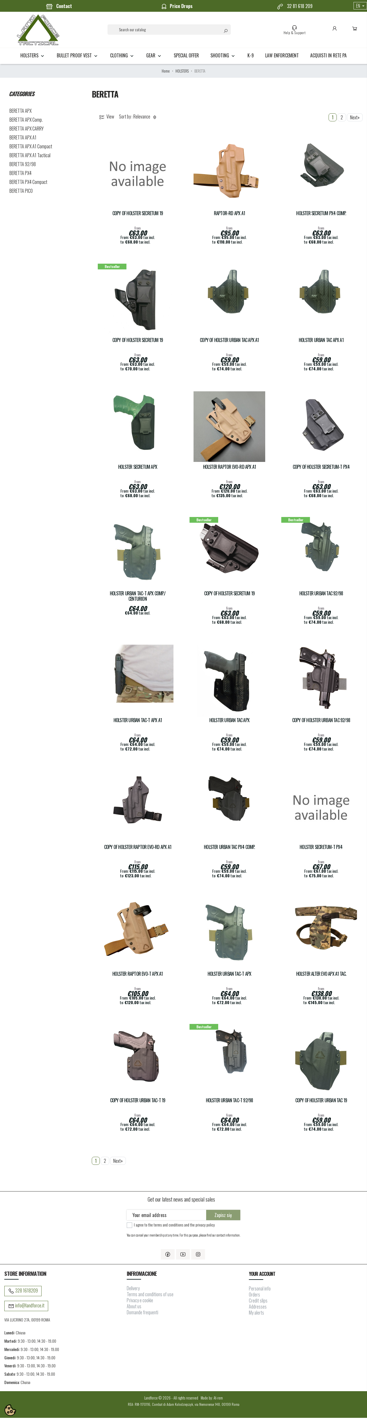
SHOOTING (223, 56)
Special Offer (186, 56)
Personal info (260, 1289)
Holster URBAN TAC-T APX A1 (138, 721)
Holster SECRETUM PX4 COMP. (321, 214)
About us (134, 1307)
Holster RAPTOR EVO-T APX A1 (137, 975)
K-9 (250, 56)
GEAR (154, 56)
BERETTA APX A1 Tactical (29, 156)
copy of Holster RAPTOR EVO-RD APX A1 (137, 848)
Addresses (258, 1307)
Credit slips (258, 1301)
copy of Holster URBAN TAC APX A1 (229, 341)
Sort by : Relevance (138, 118)
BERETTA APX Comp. (26, 120)
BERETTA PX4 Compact (28, 183)
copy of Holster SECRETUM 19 (137, 214)
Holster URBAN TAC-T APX (229, 975)
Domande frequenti (142, 1313)
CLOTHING (122, 56)
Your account (262, 1275)
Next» (355, 118)
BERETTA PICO (21, 191)
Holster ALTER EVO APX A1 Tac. (321, 975)
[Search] (169, 30)
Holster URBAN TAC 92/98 (321, 594)
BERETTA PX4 (20, 174)
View (106, 118)
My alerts (256, 1313)
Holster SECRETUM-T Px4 (321, 848)
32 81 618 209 (295, 6)
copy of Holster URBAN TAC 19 (321, 1101)
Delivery (133, 1289)
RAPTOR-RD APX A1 (229, 214)
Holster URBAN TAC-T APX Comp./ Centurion (137, 597)
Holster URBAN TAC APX (229, 721)
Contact (59, 6)
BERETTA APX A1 (22, 138)
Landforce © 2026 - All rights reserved (171, 1399)
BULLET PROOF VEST (78, 56)
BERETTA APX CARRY (26, 129)
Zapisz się (223, 1216)
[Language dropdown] (360, 5)
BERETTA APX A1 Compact (30, 147)
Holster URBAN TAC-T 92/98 (229, 1101)
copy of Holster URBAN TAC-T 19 (137, 1101)
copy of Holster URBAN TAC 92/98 (321, 721)
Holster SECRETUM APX (137, 468)
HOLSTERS (32, 56)
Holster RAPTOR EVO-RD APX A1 (229, 468)
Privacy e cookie (140, 1301)
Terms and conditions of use (150, 1295)
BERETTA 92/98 (22, 165)
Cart (354, 30)
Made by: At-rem (212, 1399)
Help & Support (294, 30)
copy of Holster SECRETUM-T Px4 (321, 468)
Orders (254, 1295)
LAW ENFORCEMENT (282, 56)
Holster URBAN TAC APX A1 (321, 341)
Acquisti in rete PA (328, 56)
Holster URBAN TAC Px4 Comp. (229, 848)
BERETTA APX (20, 111)
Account (334, 30)
